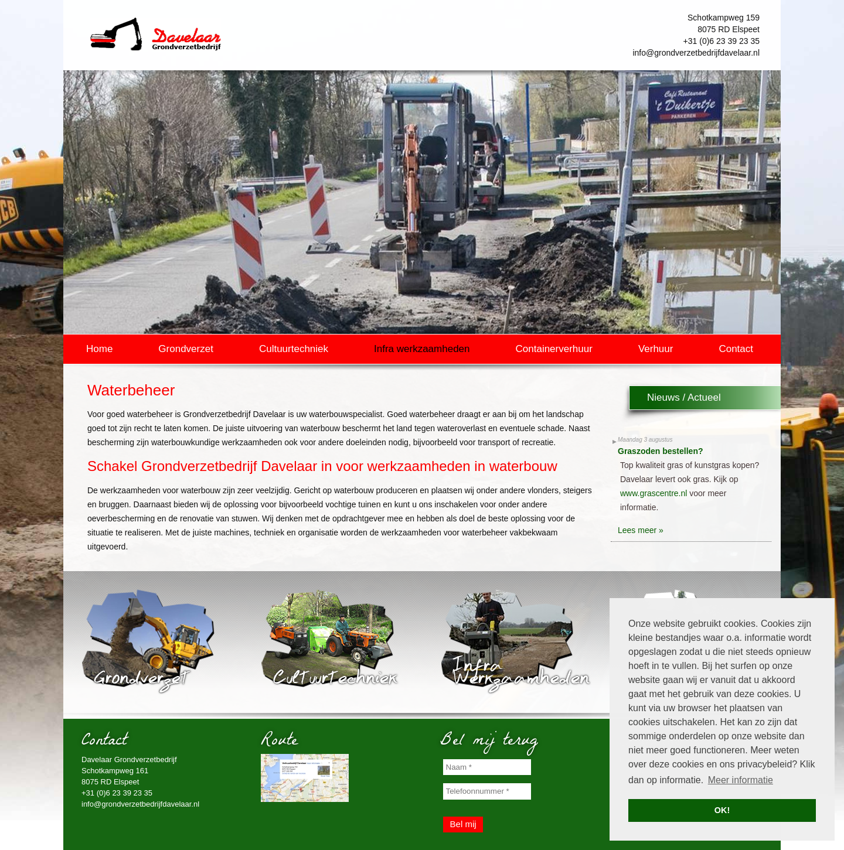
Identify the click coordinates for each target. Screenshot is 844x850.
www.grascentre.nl (653, 493)
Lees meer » (640, 530)
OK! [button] (722, 810)
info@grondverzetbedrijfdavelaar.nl (696, 52)
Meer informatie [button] (740, 780)
